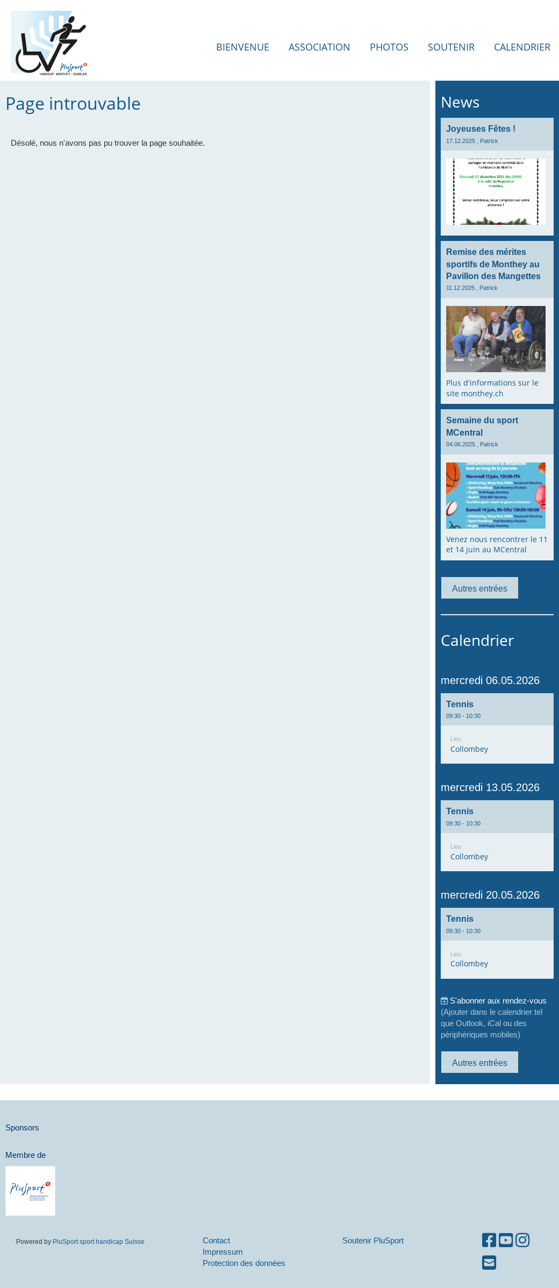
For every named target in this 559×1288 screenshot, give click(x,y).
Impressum (223, 1251)
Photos (389, 46)
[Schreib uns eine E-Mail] (489, 1263)
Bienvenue (242, 46)
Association (319, 46)
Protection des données (244, 1263)
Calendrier (522, 46)
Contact (216, 1240)
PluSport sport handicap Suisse (98, 1241)
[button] (497, 728)
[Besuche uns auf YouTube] (506, 1240)
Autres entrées (479, 588)
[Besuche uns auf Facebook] (489, 1240)
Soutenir (451, 46)
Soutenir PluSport (373, 1240)
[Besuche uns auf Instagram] (522, 1240)
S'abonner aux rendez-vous (498, 1000)
